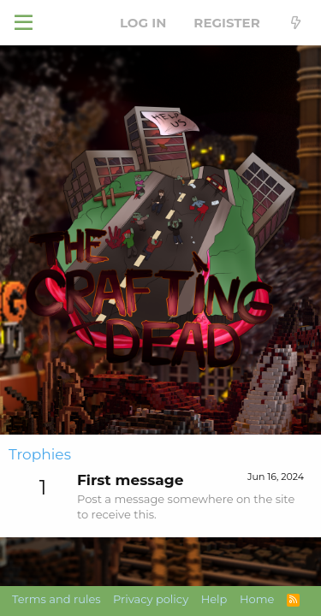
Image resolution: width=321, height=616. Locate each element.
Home (257, 599)
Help (214, 599)
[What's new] (296, 22)
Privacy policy (150, 599)
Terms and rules (56, 599)
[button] (23, 23)
